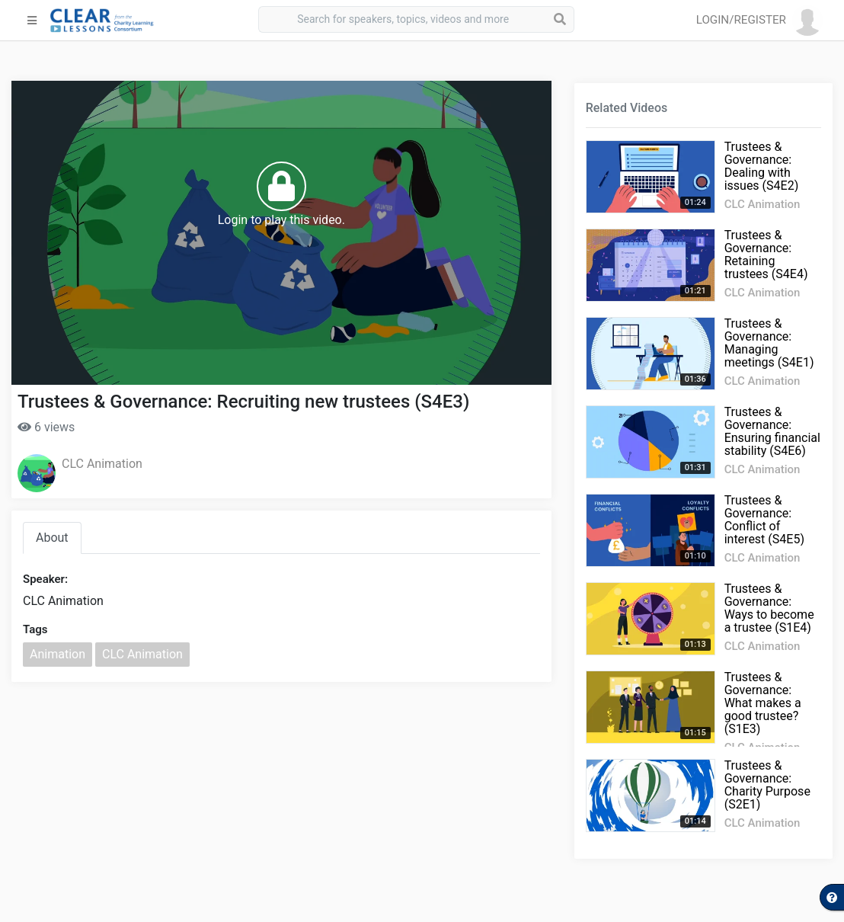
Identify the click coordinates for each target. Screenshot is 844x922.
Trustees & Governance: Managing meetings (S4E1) (769, 343)
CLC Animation (102, 463)
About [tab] (52, 537)
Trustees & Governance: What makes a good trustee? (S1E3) (762, 703)
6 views (46, 427)
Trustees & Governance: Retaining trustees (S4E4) (766, 254)
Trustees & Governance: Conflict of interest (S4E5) (764, 519)
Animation (57, 654)
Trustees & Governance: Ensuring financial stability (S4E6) (772, 431)
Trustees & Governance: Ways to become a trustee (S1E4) (769, 608)
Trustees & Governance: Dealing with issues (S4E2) (761, 166)
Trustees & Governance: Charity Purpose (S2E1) (767, 785)
